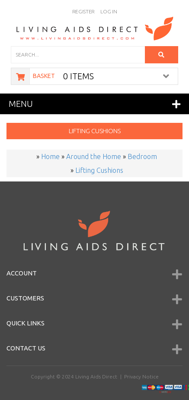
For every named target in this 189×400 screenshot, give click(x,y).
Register (83, 11)
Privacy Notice (141, 376)
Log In (108, 11)
